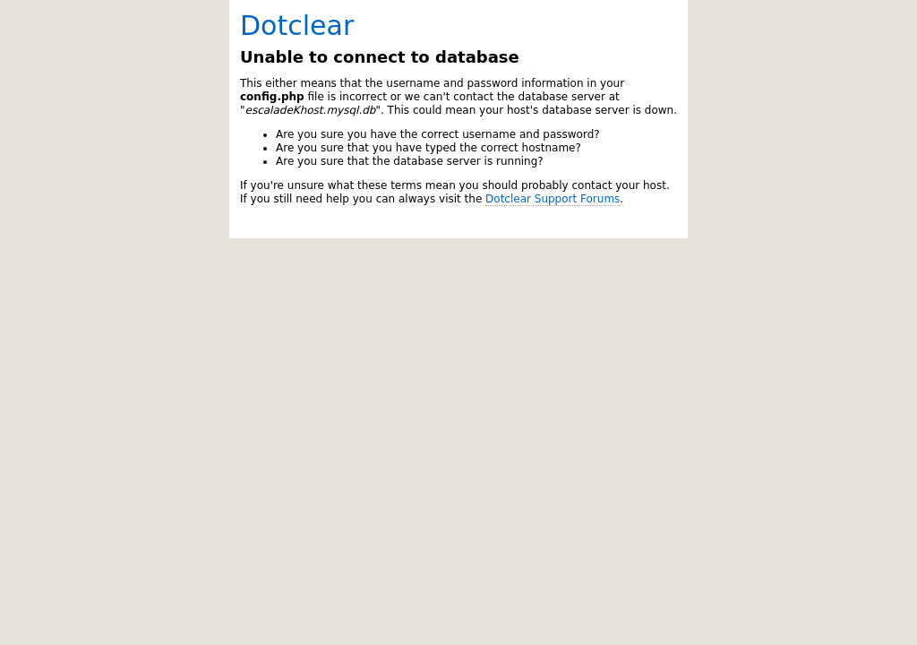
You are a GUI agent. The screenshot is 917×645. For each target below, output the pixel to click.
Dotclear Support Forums (552, 199)
